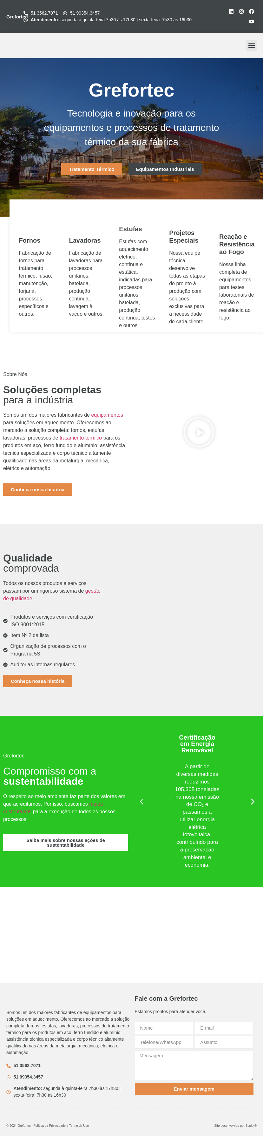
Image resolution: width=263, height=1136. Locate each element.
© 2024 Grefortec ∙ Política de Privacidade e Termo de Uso (47, 1125)
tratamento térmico (81, 437)
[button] (251, 45)
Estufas (130, 228)
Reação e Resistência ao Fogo (236, 244)
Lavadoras (85, 240)
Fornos (30, 240)
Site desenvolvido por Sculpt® (235, 1125)
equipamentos (107, 415)
